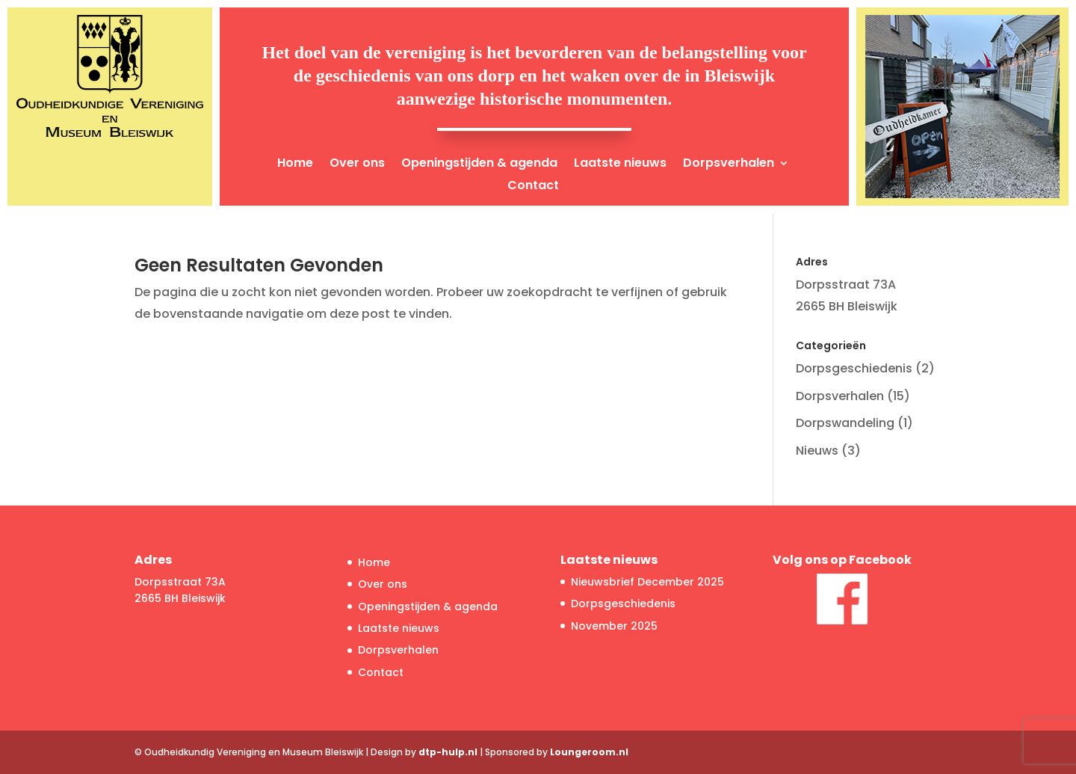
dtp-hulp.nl (447, 752)
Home (295, 164)
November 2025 (614, 625)
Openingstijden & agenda (479, 164)
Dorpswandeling (845, 422)
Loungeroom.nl (589, 752)
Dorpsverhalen (728, 164)
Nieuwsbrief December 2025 (647, 581)
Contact (533, 187)
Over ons (357, 164)
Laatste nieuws (620, 164)
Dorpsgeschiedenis (854, 368)
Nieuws (817, 450)
